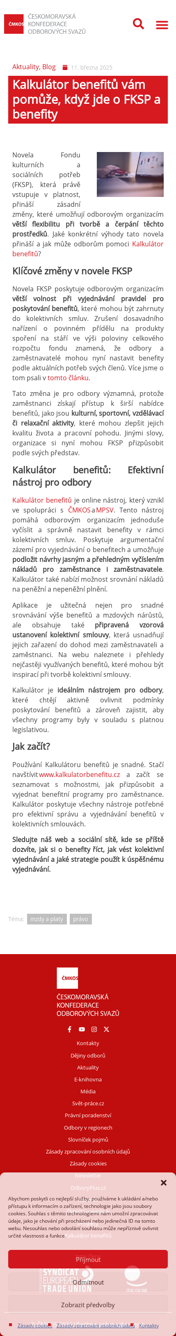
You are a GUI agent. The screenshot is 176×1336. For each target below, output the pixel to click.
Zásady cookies (35, 1325)
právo (80, 919)
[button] (164, 1183)
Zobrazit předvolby (88, 1305)
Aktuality (25, 66)
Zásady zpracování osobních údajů (96, 1325)
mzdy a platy (46, 919)
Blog (49, 66)
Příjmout (88, 1259)
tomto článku (68, 377)
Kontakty (149, 1325)
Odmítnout (88, 1282)
